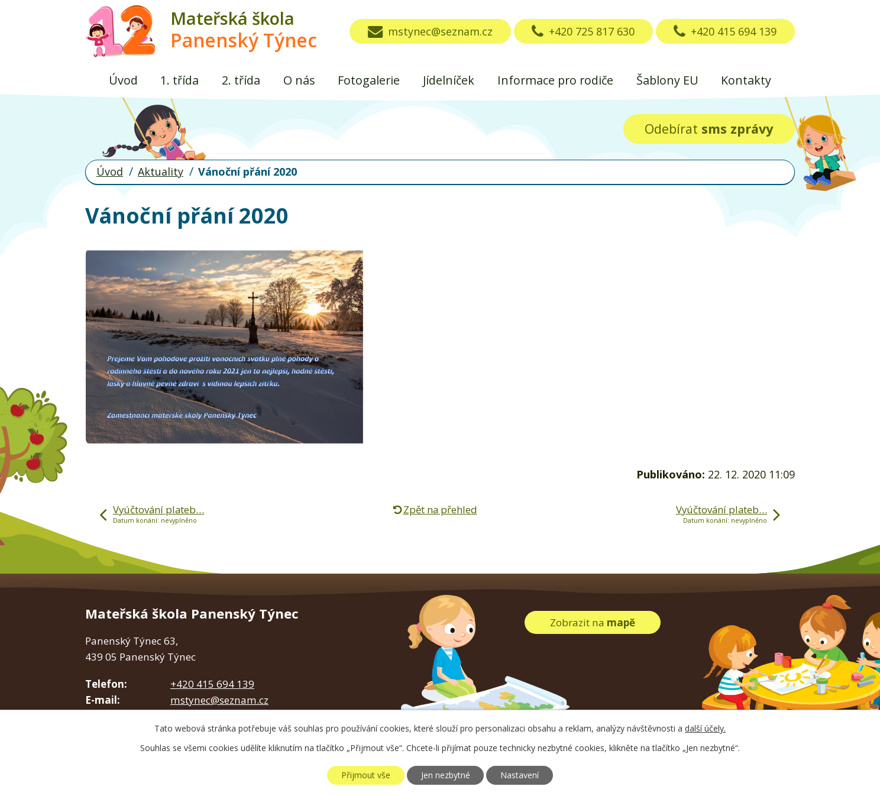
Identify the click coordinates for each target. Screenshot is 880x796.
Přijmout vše (365, 775)
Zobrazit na (592, 622)
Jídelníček (448, 80)
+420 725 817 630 (583, 31)
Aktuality (160, 171)
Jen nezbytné (445, 775)
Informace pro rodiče (555, 80)
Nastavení (519, 775)
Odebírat (709, 128)
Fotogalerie (369, 80)
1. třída (179, 80)
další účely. (705, 728)
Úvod (123, 80)
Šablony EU (667, 80)
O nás (299, 80)
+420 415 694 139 (725, 31)
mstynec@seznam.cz (430, 31)
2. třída (241, 80)
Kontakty (746, 80)
